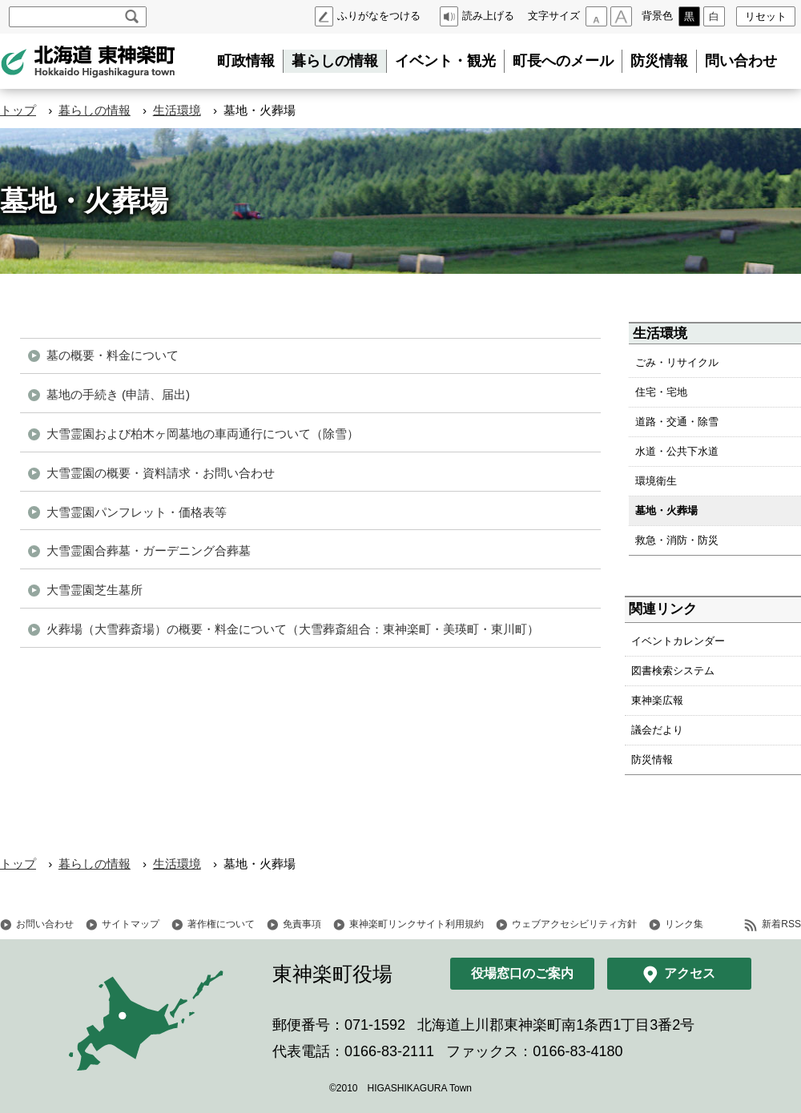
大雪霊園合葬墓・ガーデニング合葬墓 (148, 550)
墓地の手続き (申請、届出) (118, 394)
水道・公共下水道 (676, 451)
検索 (132, 16)
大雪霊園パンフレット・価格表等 (136, 512)
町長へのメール (563, 61)
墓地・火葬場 (666, 510)
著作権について (221, 924)
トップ (18, 110)
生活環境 (177, 110)
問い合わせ (741, 61)
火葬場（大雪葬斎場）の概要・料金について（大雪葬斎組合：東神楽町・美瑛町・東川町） (292, 629)
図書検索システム (672, 671)
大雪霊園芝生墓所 (94, 590)
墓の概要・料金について (112, 355)
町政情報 (246, 61)
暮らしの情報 (335, 61)
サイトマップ (130, 924)
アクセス (689, 973)
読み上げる (488, 16)
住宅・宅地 (661, 392)
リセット (766, 16)
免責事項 (302, 924)
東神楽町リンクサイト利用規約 (416, 924)
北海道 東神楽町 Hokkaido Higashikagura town (88, 62)
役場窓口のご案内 (522, 973)
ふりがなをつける (379, 16)
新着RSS (781, 924)
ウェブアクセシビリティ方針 (574, 924)
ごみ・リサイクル (676, 362)
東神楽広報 (657, 700)
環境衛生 (656, 481)
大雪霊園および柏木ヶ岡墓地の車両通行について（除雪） (202, 433)
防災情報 (659, 61)
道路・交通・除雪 (676, 422)
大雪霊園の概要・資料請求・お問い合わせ (160, 473)
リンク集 (684, 924)
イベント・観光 (445, 61)
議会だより (657, 730)
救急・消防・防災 (676, 540)
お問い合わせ (45, 924)
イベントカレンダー (678, 641)
